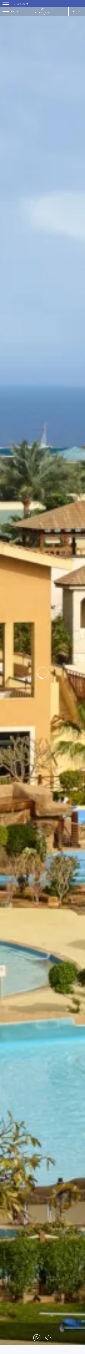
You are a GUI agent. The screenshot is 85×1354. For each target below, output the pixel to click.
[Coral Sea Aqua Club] (42, 11)
